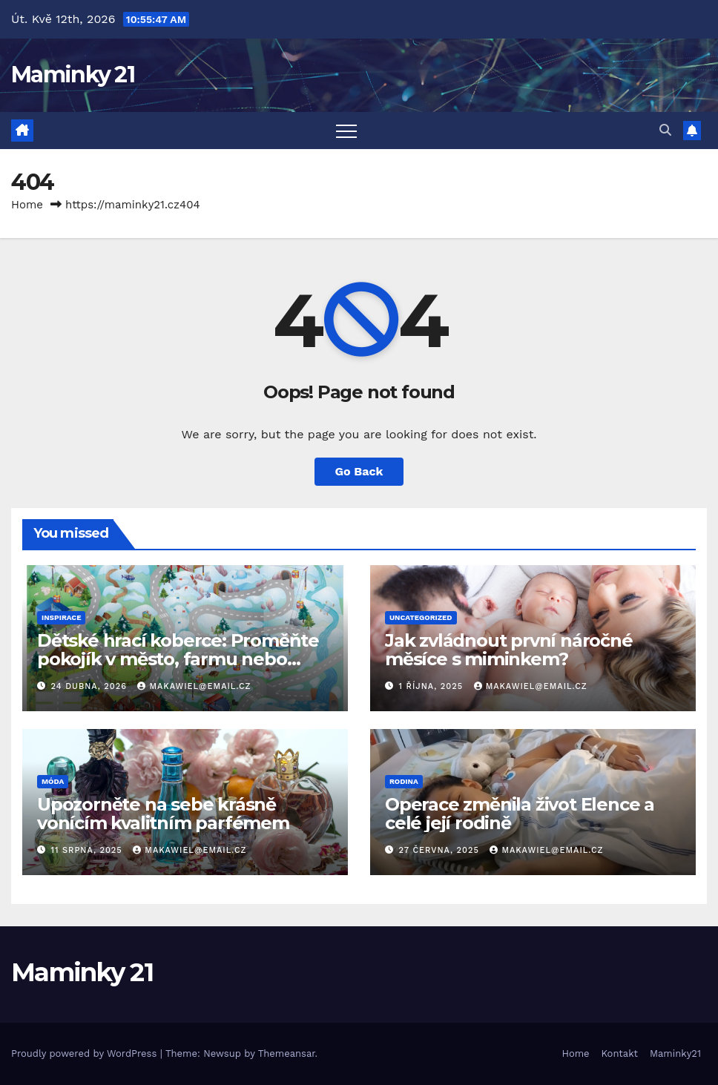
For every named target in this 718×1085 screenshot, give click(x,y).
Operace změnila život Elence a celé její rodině (519, 814)
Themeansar (286, 1053)
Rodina (403, 781)
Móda (53, 781)
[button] (665, 130)
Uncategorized (420, 617)
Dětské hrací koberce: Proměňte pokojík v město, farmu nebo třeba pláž (178, 659)
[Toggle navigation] (346, 130)
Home (27, 204)
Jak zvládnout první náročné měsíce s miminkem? (509, 650)
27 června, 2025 (441, 850)
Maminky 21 (72, 74)
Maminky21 (675, 1053)
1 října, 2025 (433, 686)
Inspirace (61, 617)
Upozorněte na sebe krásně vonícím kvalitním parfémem (163, 814)
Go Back (359, 471)
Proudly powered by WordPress (85, 1053)
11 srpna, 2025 (88, 850)
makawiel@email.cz (194, 686)
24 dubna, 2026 (91, 686)
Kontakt (620, 1053)
